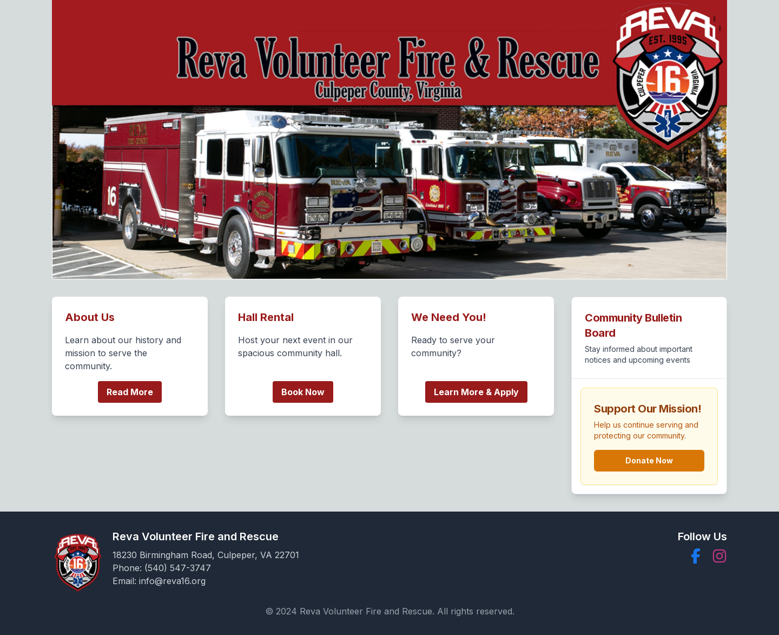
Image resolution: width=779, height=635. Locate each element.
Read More (130, 392)
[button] (695, 556)
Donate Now (649, 460)
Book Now (303, 392)
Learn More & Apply (476, 392)
